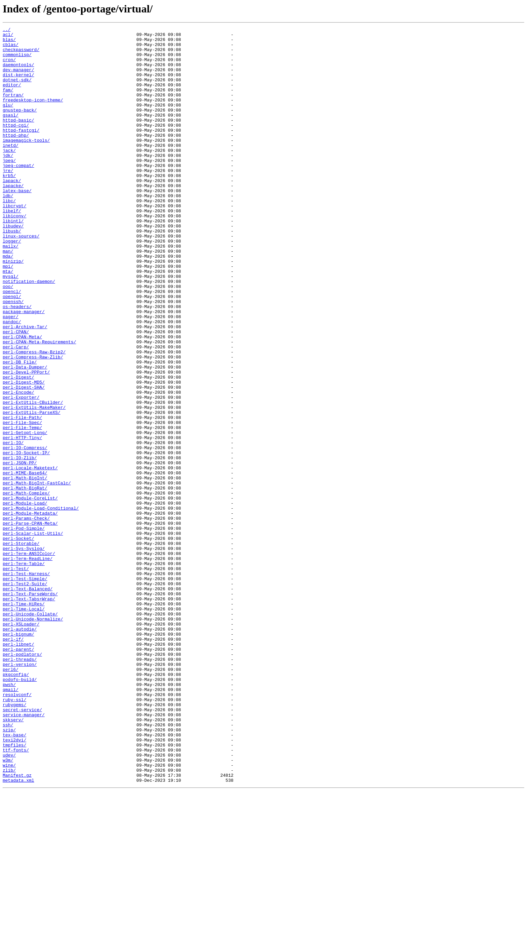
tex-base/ (14, 877)
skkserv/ (13, 859)
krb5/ (9, 206)
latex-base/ (17, 224)
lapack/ (12, 212)
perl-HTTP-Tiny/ (22, 520)
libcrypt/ (14, 242)
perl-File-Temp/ (22, 508)
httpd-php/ (16, 157)
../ (6, 30)
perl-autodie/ (20, 750)
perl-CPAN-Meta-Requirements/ (39, 405)
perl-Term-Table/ (24, 671)
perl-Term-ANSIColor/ (29, 659)
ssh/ (8, 865)
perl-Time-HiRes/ (24, 720)
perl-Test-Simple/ (25, 689)
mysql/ (10, 327)
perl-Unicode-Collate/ (30, 732)
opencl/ (12, 345)
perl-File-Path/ (22, 496)
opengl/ (12, 351)
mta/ (8, 320)
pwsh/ (9, 816)
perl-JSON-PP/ (20, 550)
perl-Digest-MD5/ (24, 454)
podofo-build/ (20, 810)
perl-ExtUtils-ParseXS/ (31, 490)
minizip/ (13, 308)
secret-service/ (22, 847)
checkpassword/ (21, 54)
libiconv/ (14, 254)
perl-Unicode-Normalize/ (33, 738)
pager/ (10, 375)
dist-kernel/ (18, 85)
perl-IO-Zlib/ (20, 544)
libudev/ (13, 266)
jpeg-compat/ (18, 193)
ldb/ (8, 230)
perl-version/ (20, 792)
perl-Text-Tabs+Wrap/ (29, 714)
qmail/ (10, 822)
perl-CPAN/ (16, 393)
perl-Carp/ (16, 411)
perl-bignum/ (18, 756)
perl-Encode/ (18, 466)
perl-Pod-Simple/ (24, 629)
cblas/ (10, 48)
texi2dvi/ (14, 883)
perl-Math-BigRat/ (25, 580)
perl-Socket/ (18, 641)
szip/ (9, 871)
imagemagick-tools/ (26, 163)
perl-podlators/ (22, 780)
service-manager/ (24, 853)
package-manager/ (24, 369)
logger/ (12, 284)
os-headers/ (17, 363)
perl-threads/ (20, 786)
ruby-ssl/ (14, 834)
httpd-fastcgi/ (21, 151)
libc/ (9, 236)
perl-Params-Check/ (26, 617)
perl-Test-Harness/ (26, 683)
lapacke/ (13, 218)
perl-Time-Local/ (24, 726)
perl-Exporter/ (21, 472)
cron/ (9, 66)
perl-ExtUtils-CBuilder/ (33, 478)
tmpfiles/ (14, 889)
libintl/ (13, 260)
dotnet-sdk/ (17, 91)
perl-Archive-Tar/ (25, 387)
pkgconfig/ (16, 804)
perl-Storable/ (21, 647)
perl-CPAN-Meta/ (22, 399)
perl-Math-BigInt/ (25, 568)
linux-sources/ (21, 278)
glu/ (8, 121)
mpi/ (8, 314)
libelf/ (12, 248)
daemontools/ (18, 73)
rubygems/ (14, 841)
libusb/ (12, 272)
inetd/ (10, 169)
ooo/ (8, 339)
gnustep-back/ (20, 127)
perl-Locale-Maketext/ (30, 556)
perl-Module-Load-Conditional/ (41, 605)
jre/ (8, 200)
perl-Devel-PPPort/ (26, 441)
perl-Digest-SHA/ (24, 460)
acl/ (8, 36)
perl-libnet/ (18, 768)
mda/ (8, 302)
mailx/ (10, 290)
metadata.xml (18, 931)
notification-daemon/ (29, 333)
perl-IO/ (13, 526)
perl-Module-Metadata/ (30, 611)
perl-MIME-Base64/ (25, 562)
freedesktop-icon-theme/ (33, 115)
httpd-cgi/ (16, 145)
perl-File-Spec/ (22, 502)
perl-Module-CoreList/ (30, 593)
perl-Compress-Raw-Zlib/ (33, 423)
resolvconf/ (17, 828)
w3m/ (8, 907)
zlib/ (9, 919)
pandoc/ (12, 381)
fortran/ (13, 109)
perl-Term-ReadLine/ (27, 665)
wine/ (9, 913)
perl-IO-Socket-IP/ (26, 538)
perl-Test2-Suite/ (25, 695)
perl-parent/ (18, 774)
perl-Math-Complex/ (26, 587)
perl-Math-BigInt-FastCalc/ (37, 574)
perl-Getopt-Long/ (25, 514)
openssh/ (13, 357)
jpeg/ (9, 187)
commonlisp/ (17, 60)
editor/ (12, 97)
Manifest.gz (17, 925)
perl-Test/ (16, 677)
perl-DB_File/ (20, 429)
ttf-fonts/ (16, 895)
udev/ (9, 901)
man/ (8, 296)
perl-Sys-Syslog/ (24, 653)
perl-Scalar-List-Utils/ (33, 635)
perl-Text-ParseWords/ (30, 707)
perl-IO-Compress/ (25, 532)
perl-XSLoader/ (21, 744)
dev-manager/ (18, 79)
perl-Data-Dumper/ (25, 435)
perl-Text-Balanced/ (27, 701)
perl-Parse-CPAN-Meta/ (30, 623)
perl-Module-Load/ (25, 599)
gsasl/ (10, 133)
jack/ (9, 175)
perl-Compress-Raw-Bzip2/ (34, 417)
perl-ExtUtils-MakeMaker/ (34, 484)
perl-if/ (13, 762)
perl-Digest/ (18, 447)
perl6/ (10, 798)
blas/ (9, 42)
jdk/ (8, 181)
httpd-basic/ (18, 139)
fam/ (8, 103)
